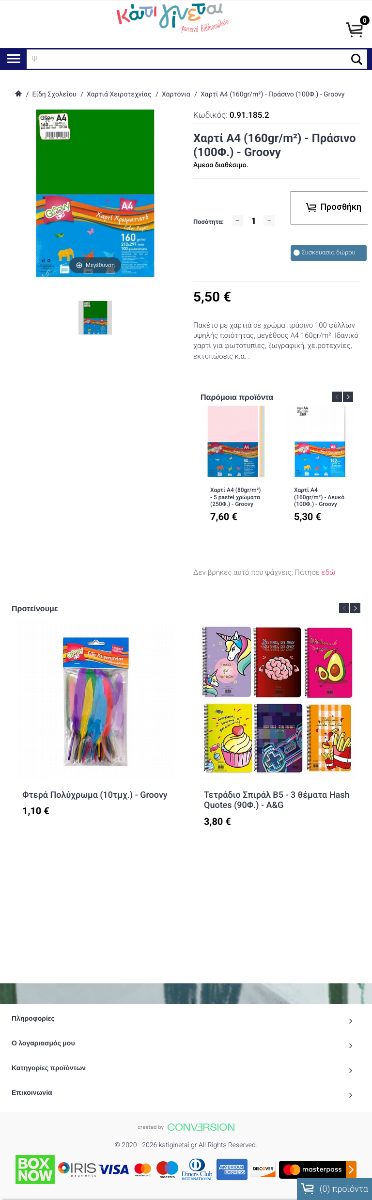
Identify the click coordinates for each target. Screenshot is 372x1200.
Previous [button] (337, 397)
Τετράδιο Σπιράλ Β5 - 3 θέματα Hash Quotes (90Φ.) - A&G (276, 800)
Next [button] (348, 397)
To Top (186, 1181)
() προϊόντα (334, 1189)
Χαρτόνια (176, 94)
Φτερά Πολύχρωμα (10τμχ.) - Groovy (95, 795)
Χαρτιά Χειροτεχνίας (119, 94)
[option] (236, 471)
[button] (356, 59)
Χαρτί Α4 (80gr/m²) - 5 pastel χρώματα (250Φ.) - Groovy (235, 497)
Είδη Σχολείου (54, 94)
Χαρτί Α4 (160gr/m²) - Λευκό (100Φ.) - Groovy (319, 497)
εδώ (329, 572)
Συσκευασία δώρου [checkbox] (324, 252)
